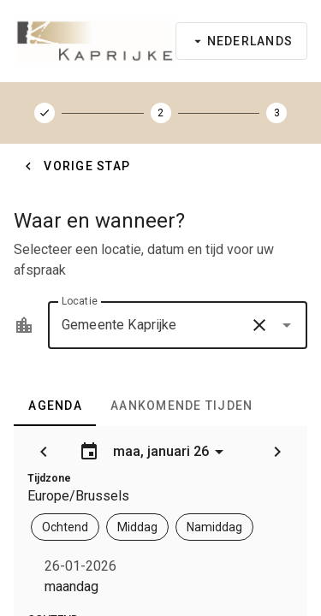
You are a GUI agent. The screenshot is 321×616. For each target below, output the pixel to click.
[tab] (55, 405)
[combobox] (177, 325)
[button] (259, 325)
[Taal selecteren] (241, 41)
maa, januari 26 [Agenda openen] (154, 451)
